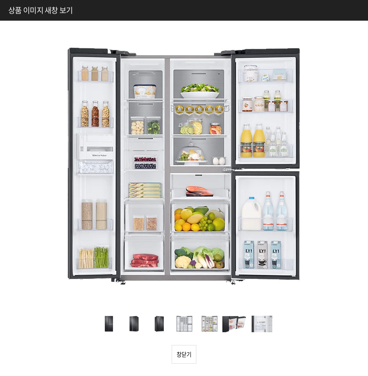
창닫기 (184, 354)
